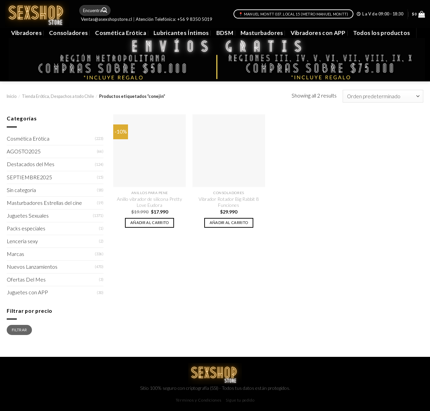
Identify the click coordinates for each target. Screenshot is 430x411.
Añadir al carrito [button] (149, 222)
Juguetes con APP (27, 292)
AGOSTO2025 (24, 151)
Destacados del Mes (30, 164)
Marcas (15, 254)
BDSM (224, 32)
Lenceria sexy (22, 241)
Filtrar (19, 329)
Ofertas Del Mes (26, 279)
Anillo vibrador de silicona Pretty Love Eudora (149, 202)
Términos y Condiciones (199, 400)
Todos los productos (381, 32)
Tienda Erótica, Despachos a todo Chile (58, 96)
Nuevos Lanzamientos (32, 267)
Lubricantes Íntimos (181, 32)
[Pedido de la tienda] (383, 96)
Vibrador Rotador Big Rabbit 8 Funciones (229, 202)
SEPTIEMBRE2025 (29, 177)
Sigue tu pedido (240, 400)
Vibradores (26, 32)
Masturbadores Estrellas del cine (44, 203)
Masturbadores (262, 32)
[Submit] (105, 10)
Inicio (11, 96)
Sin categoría (21, 190)
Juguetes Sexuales (28, 216)
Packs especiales (26, 228)
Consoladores (68, 32)
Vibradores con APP (318, 32)
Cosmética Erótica (120, 32)
